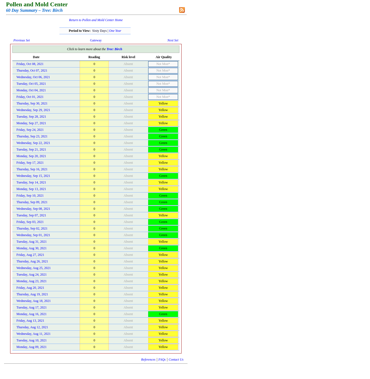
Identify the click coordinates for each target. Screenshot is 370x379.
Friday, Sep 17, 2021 (30, 163)
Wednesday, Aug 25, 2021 (33, 268)
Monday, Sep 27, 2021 (31, 123)
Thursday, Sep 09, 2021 (32, 202)
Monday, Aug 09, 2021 (31, 347)
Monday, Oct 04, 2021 (31, 90)
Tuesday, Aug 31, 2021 (31, 242)
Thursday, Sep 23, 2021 (32, 136)
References (148, 359)
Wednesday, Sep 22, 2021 (33, 143)
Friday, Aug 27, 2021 (30, 255)
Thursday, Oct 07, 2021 (31, 70)
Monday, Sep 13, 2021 (31, 189)
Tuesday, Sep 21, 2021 (31, 149)
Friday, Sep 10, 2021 (30, 195)
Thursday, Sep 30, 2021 (32, 103)
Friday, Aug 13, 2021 (30, 321)
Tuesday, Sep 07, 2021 (31, 215)
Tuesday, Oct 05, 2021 (31, 84)
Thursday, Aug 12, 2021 (32, 327)
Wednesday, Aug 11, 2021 (33, 334)
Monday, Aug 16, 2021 (31, 314)
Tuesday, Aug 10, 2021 (31, 340)
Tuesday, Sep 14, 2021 (31, 182)
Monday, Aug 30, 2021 (31, 248)
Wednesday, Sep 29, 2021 (33, 110)
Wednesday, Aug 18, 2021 (33, 301)
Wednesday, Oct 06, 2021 (33, 77)
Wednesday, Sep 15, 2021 (33, 176)
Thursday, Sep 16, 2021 (32, 169)
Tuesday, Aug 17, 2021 (31, 307)
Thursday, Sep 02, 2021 (32, 228)
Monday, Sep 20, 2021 (31, 156)
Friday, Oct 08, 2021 (30, 64)
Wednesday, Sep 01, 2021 (33, 235)
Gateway (96, 40)
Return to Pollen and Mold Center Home (96, 20)
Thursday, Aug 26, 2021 (32, 261)
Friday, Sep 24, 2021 (30, 130)
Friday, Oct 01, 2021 (30, 97)
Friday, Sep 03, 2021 (30, 222)
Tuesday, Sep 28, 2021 (31, 116)
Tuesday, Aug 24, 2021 (31, 274)
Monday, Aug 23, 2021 (31, 281)
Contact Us (176, 359)
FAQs (161, 359)
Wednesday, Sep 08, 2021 (33, 209)
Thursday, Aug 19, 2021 (32, 294)
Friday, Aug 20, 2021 (30, 288)
